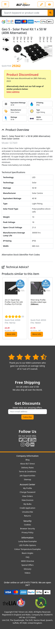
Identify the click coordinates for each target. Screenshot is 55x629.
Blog (27, 459)
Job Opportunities (27, 475)
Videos (27, 573)
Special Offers (27, 565)
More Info (11, 334)
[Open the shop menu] (5, 4)
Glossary (27, 569)
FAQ (27, 557)
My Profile (27, 488)
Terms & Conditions (27, 471)
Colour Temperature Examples (27, 549)
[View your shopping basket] (49, 4)
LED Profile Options (27, 545)
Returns (27, 515)
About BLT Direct (27, 463)
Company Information (27, 455)
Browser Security (27, 528)
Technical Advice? (15, 267)
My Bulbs (27, 504)
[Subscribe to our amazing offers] (27, 411)
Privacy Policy (27, 532)
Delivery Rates (27, 467)
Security (27, 521)
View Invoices (27, 500)
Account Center (27, 484)
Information (27, 537)
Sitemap (27, 479)
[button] (51, 308)
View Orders (27, 496)
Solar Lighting (13, 91)
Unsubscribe (27, 512)
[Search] (50, 13)
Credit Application (27, 508)
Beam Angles (27, 553)
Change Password (27, 492)
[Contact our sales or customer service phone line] (41, 4)
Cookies (27, 524)
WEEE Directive (27, 561)
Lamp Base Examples (27, 541)
